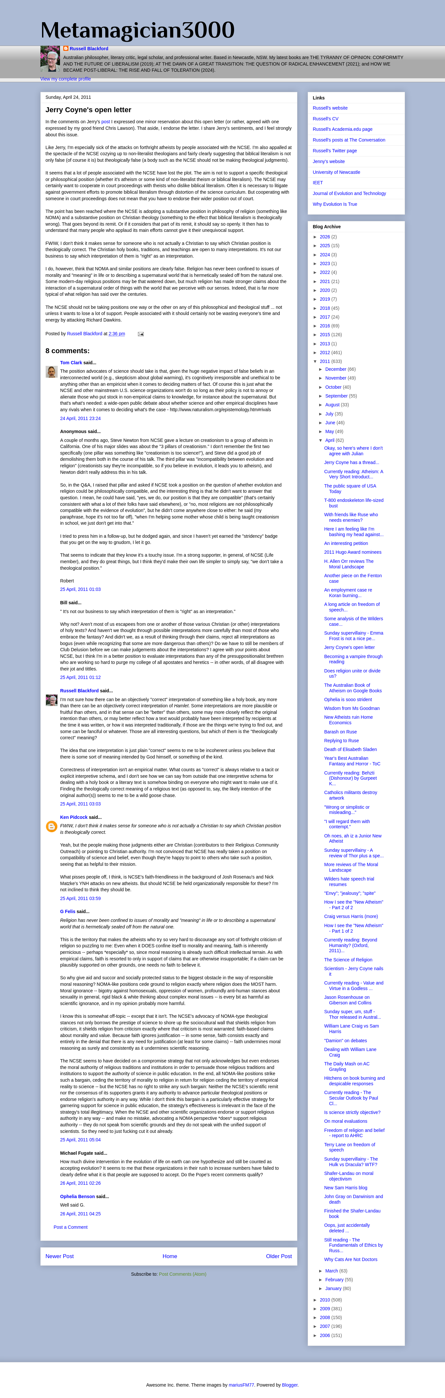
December (336, 369)
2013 (325, 343)
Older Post (279, 1256)
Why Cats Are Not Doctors (350, 1259)
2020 (325, 290)
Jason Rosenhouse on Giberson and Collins (347, 1000)
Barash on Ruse (340, 731)
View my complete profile (65, 79)
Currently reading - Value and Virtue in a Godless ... (353, 985)
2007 (325, 1326)
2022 (325, 272)
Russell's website (330, 108)
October (334, 387)
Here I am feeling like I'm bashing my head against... (353, 531)
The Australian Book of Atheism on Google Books (353, 688)
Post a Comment (71, 1227)
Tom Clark (71, 362)
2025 (325, 245)
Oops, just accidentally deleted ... (347, 1228)
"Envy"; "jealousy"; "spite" (349, 893)
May (330, 431)
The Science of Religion (348, 959)
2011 (325, 361)
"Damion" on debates (345, 1040)
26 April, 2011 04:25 (80, 1213)
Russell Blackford (89, 48)
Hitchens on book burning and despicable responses (354, 1080)
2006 (325, 1335)
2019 (325, 299)
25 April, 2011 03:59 (80, 898)
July (330, 413)
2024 (325, 254)
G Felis (68, 911)
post (105, 121)
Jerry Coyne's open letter (349, 647)
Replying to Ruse (341, 740)
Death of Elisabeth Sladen (350, 749)
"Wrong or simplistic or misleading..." (346, 809)
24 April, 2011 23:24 (80, 418)
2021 (325, 281)
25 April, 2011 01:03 (80, 589)
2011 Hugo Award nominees (352, 552)
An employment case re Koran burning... (348, 592)
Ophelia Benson (77, 1196)
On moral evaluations (345, 1121)
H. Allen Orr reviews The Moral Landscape (348, 564)
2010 (325, 1299)
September (337, 395)
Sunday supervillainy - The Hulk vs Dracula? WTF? (351, 1161)
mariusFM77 (241, 1385)
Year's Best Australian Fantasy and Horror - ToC (352, 761)
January (334, 1288)
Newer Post (60, 1256)
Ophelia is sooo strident (348, 699)
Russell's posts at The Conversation (349, 140)
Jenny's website (329, 161)
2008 (325, 1317)
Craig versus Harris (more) (351, 916)
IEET (318, 182)
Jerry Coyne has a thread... (351, 462)
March (332, 1270)
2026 (325, 236)
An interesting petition (346, 543)
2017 (325, 317)
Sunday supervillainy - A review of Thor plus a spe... (354, 853)
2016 (325, 325)
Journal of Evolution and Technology (349, 193)
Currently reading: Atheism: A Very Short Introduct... (353, 474)
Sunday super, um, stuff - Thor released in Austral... (352, 1014)
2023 (325, 263)
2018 (325, 308)
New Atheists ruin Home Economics (348, 719)
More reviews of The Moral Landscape (351, 867)
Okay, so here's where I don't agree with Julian (353, 450)
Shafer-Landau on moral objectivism (348, 1176)
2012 (325, 352)
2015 (325, 334)
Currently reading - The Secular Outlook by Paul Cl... (351, 1098)
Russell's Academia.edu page (343, 129)
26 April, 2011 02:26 (80, 1183)
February (335, 1279)
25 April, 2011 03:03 (80, 803)
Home (170, 1256)
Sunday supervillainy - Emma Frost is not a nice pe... (353, 635)
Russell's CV (326, 118)
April (330, 440)
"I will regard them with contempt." (347, 824)
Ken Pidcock (74, 817)
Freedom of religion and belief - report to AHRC (354, 1133)
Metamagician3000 (137, 29)
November (336, 378)
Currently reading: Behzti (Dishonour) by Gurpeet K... (350, 778)
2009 (325, 1308)
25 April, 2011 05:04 (80, 1139)
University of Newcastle (337, 172)
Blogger (289, 1385)
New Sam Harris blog (345, 1187)
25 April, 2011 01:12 (80, 677)
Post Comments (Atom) (182, 1274)
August (333, 404)
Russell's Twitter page (335, 150)
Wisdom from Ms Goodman (351, 708)
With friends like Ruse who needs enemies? (351, 517)
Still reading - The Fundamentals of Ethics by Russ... (353, 1245)
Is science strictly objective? (352, 1112)
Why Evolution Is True (335, 204)
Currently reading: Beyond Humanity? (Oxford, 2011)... (350, 945)
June (330, 422)
